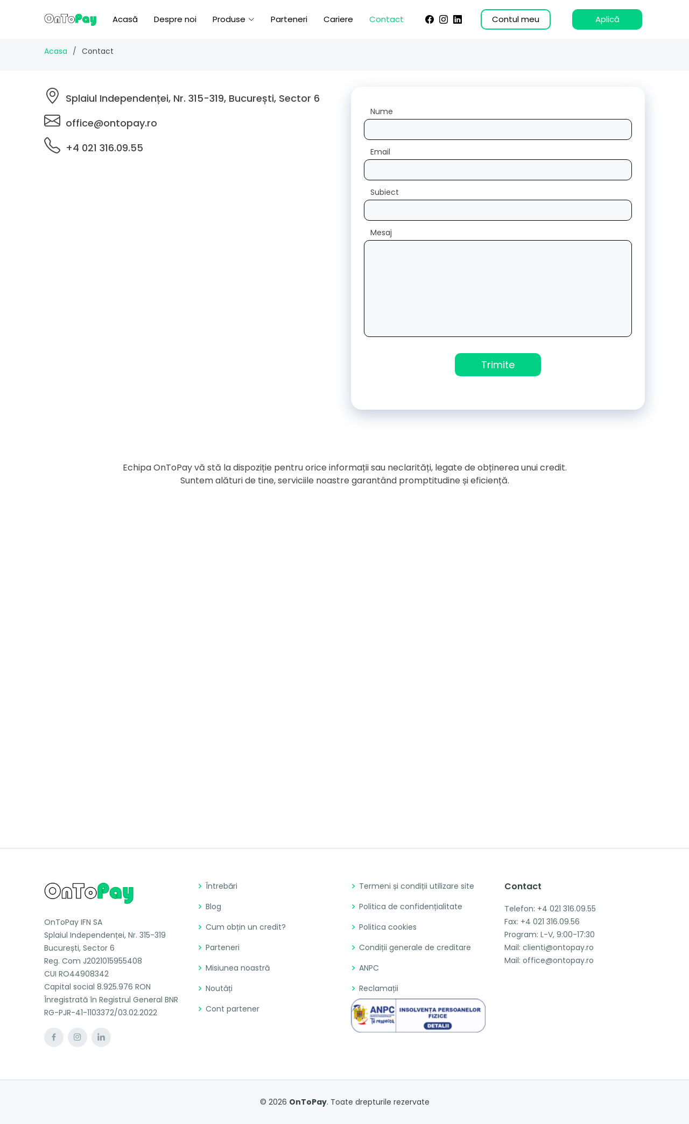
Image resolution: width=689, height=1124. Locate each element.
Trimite (498, 364)
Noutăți (219, 988)
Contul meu (515, 19)
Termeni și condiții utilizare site (416, 886)
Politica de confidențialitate (410, 906)
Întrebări (221, 886)
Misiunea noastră (238, 968)
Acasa (55, 51)
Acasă (125, 19)
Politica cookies (388, 927)
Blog (213, 906)
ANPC (369, 968)
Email (380, 151)
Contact (386, 19)
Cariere (338, 19)
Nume (381, 111)
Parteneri (289, 19)
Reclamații (378, 988)
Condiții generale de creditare (415, 947)
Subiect (384, 192)
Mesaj (381, 232)
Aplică (607, 19)
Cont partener (232, 1009)
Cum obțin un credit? (246, 927)
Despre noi (175, 19)
